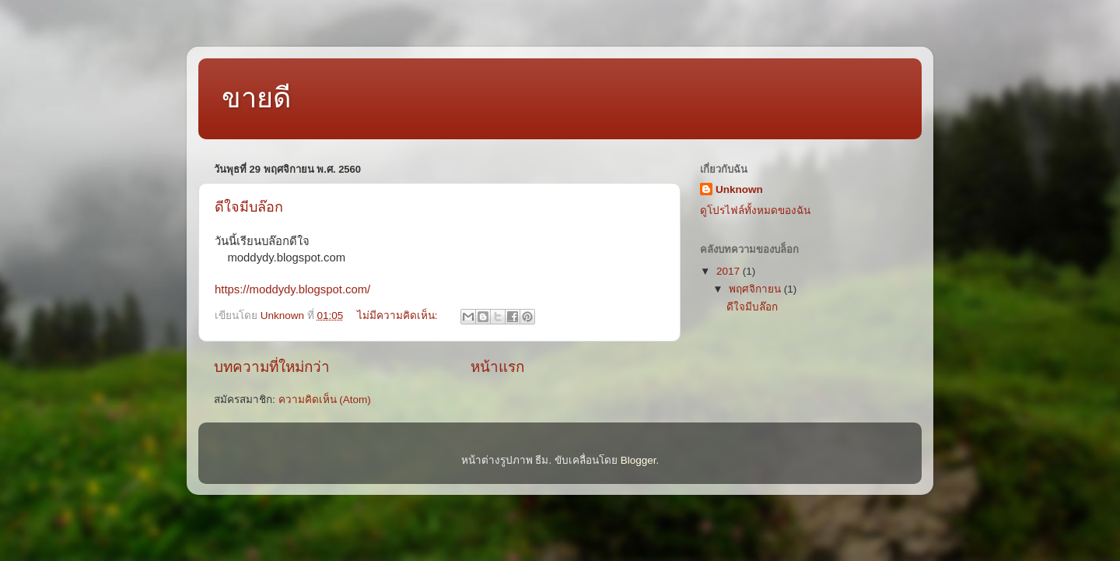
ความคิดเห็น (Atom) (324, 399)
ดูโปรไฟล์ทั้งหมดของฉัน (755, 210)
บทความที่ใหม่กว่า (272, 367)
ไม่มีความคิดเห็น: (399, 315)
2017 (729, 271)
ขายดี (256, 98)
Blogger (638, 460)
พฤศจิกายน (756, 289)
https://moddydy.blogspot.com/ (292, 289)
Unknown (739, 189)
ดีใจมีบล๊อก (249, 207)
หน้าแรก (497, 367)
